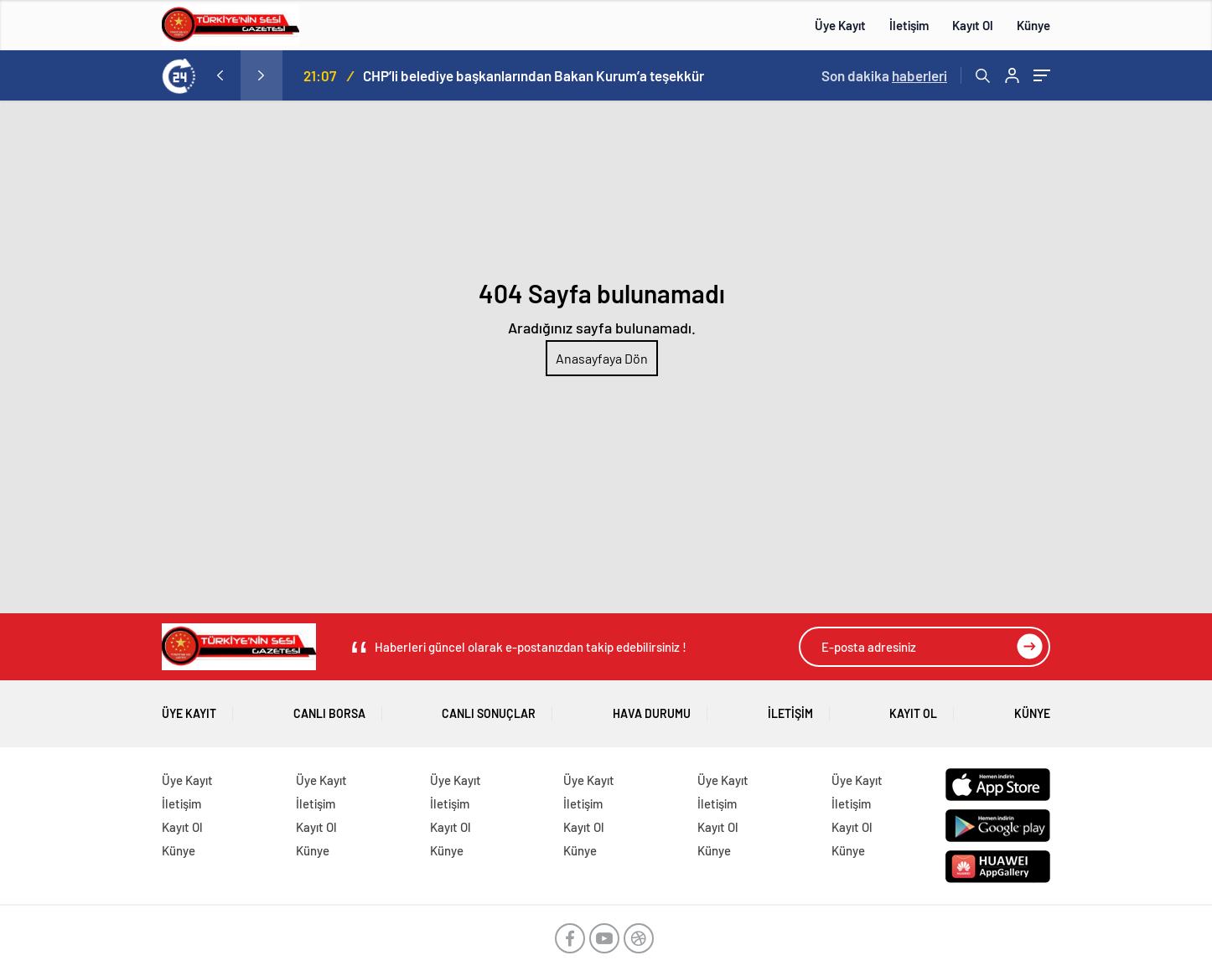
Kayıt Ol (972, 25)
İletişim (909, 25)
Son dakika (884, 75)
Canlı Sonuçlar (489, 708)
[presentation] (220, 75)
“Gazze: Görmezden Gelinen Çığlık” (315, 75)
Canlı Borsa (329, 708)
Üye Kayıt (840, 25)
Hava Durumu (652, 708)
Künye (1033, 25)
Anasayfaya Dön (602, 358)
